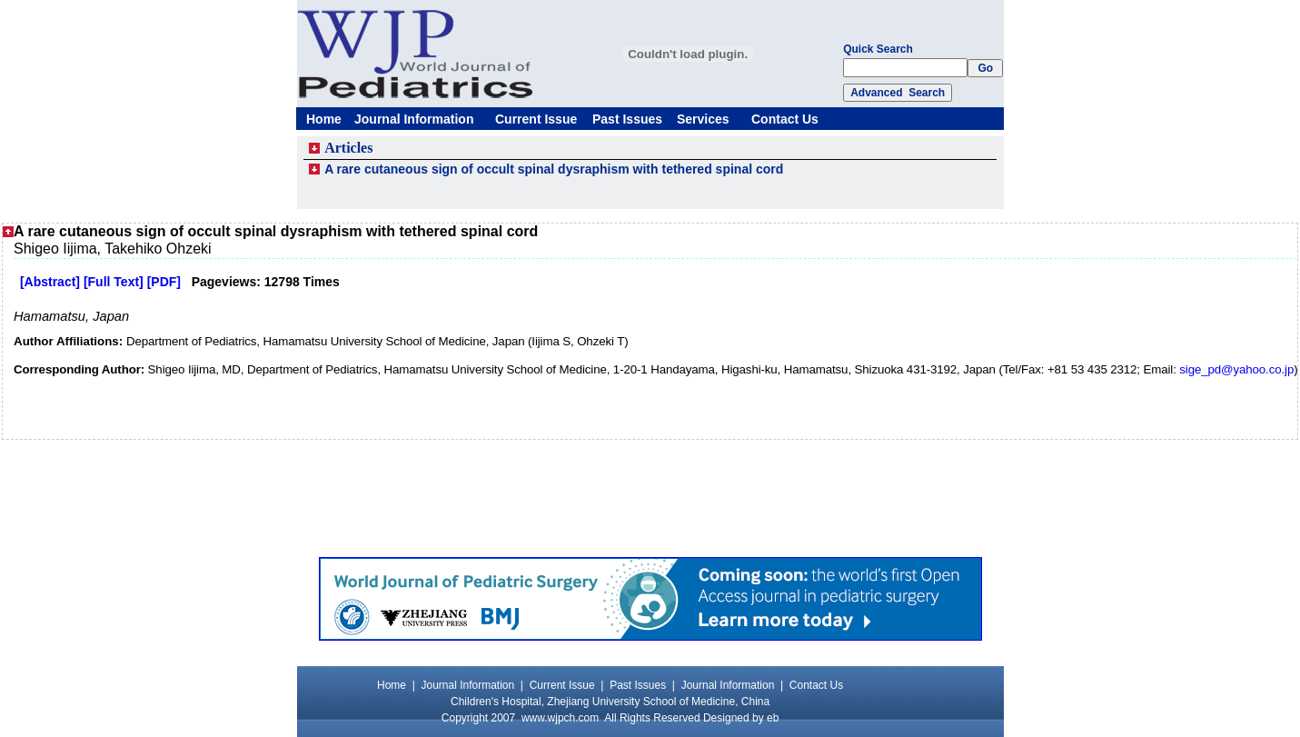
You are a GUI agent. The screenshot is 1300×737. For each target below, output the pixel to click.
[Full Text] (114, 281)
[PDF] (164, 281)
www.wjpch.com (560, 718)
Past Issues (627, 119)
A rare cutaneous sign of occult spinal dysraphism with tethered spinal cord (553, 169)
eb (773, 718)
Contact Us (785, 119)
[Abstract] (50, 281)
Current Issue (536, 119)
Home (324, 119)
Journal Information (413, 119)
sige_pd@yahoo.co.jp (1236, 369)
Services (703, 119)
